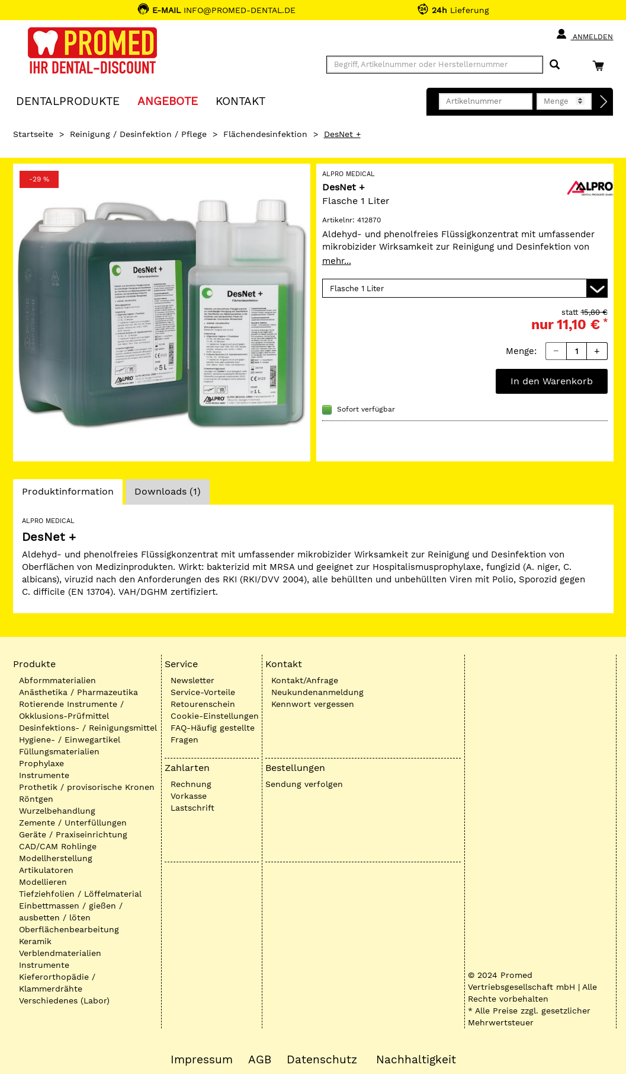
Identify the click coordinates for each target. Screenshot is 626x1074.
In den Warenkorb (552, 381)
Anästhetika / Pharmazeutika (78, 692)
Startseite (33, 134)
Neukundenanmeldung (317, 692)
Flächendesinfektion (265, 134)
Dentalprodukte (68, 100)
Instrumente (44, 775)
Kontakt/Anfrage (304, 680)
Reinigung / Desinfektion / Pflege (138, 134)
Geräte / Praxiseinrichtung (73, 834)
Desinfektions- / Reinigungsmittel (88, 727)
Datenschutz (322, 1059)
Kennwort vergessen (312, 704)
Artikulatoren (46, 870)
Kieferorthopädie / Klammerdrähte (57, 982)
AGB (259, 1059)
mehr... (336, 261)
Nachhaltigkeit (416, 1059)
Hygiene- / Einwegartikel (69, 739)
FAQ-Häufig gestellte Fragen (213, 733)
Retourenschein (203, 704)
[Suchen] (554, 65)
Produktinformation (67, 495)
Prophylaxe (41, 763)
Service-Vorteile (203, 692)
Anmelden (584, 34)
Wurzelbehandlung (57, 810)
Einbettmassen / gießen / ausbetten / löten (71, 911)
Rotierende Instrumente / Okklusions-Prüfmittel (71, 710)
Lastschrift (192, 807)
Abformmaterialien (57, 680)
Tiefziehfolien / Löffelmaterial (80, 893)
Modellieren (43, 882)
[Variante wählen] (465, 288)
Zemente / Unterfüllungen (73, 822)
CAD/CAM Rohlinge (58, 846)
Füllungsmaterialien (59, 751)
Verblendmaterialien (60, 953)
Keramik (35, 941)
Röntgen (36, 799)
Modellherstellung (55, 858)
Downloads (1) (167, 491)
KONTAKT (240, 100)
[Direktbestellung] (604, 102)
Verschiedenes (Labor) (64, 1000)
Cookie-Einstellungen (215, 716)
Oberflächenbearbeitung (69, 929)
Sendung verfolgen (304, 784)
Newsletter (192, 680)
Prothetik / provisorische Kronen (87, 787)
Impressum (202, 1059)
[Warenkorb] (601, 65)
